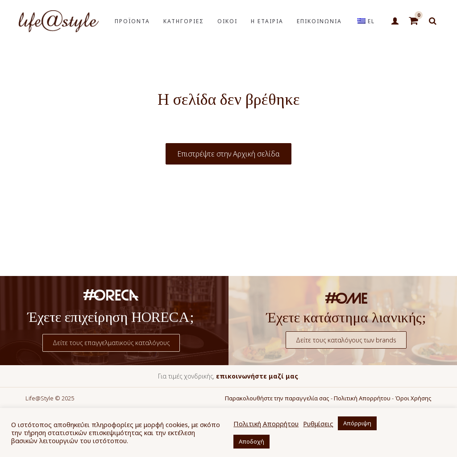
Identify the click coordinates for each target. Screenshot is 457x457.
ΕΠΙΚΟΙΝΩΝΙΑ (319, 21)
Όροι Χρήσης (413, 398)
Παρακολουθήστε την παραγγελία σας (277, 398)
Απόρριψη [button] (357, 423)
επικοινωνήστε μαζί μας (257, 376)
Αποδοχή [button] (251, 441)
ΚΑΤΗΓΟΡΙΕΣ (183, 21)
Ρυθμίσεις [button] (318, 424)
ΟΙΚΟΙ (227, 21)
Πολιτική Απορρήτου (362, 398)
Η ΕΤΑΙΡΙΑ (267, 21)
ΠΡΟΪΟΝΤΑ (132, 21)
